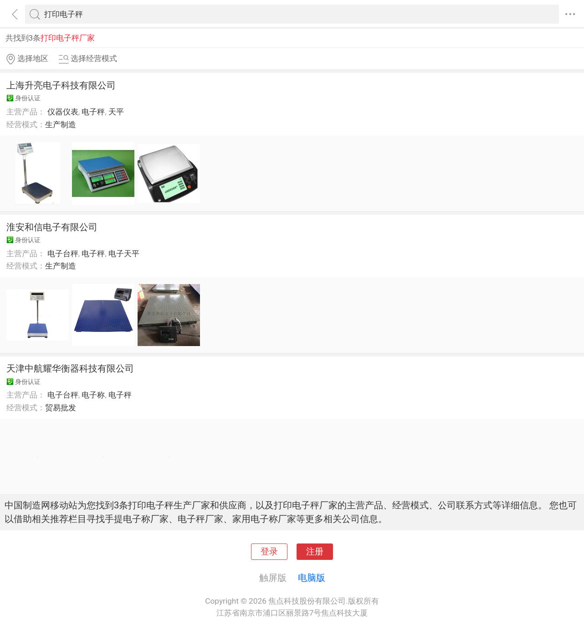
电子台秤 (62, 253)
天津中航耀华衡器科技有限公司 (70, 368)
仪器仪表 (62, 111)
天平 (116, 111)
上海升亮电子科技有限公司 (61, 85)
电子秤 (93, 111)
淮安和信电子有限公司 (51, 227)
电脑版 (311, 577)
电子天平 (123, 253)
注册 (314, 552)
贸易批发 (60, 407)
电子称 (93, 394)
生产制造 (60, 124)
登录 (269, 552)
